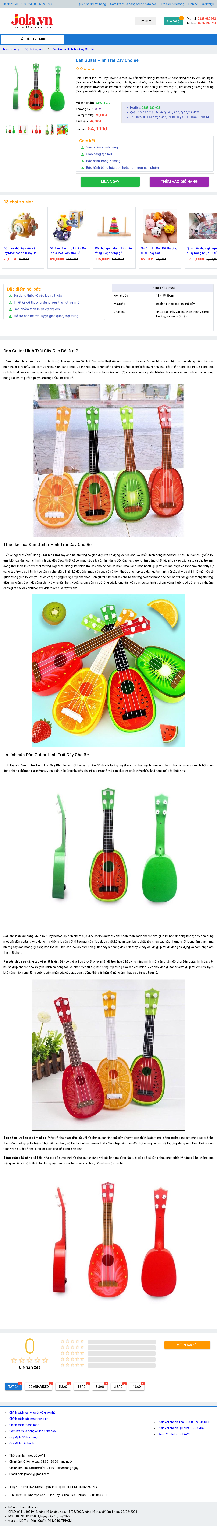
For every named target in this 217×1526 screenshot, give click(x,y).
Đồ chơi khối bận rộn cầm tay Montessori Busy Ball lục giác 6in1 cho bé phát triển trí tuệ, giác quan (21, 251)
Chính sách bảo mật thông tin (28, 1418)
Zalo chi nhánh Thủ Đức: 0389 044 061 (184, 1422)
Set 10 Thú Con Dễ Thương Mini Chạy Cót (159, 251)
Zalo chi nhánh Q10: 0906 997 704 (181, 1428)
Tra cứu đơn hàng (172, 4)
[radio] (14, 1360)
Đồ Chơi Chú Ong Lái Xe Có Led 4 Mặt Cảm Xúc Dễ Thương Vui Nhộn (67, 251)
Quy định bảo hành (21, 1443)
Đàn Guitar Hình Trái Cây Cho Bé (73, 49)
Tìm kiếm (145, 21)
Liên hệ (193, 4)
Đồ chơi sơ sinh (34, 49)
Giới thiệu (208, 4)
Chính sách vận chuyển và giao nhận (33, 1412)
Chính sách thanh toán (24, 1425)
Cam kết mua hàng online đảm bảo (133, 4)
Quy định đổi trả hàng (92, 4)
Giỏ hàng (173, 21)
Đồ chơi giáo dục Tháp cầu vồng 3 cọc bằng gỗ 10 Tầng (113, 251)
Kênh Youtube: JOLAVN (174, 1434)
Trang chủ (12, 49)
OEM (98, 109)
